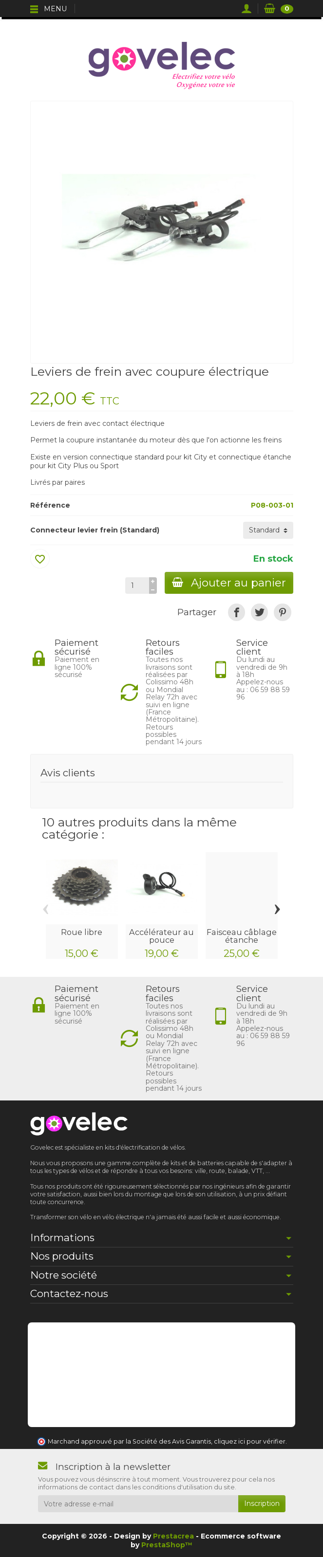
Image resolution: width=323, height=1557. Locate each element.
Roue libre (81, 932)
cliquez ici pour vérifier (249, 1441)
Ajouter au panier (228, 582)
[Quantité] (136, 585)
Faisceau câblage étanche (242, 936)
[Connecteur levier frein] (268, 530)
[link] (236, 612)
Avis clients (67, 773)
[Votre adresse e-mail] (138, 1503)
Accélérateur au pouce (161, 936)
